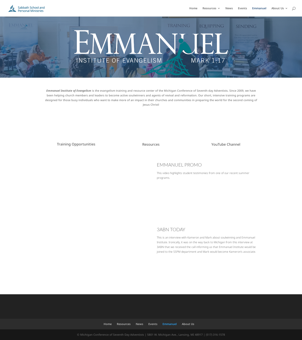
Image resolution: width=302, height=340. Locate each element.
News (229, 8)
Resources (209, 8)
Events (242, 8)
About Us (277, 8)
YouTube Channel (225, 144)
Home (193, 8)
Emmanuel (259, 8)
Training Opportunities (76, 144)
